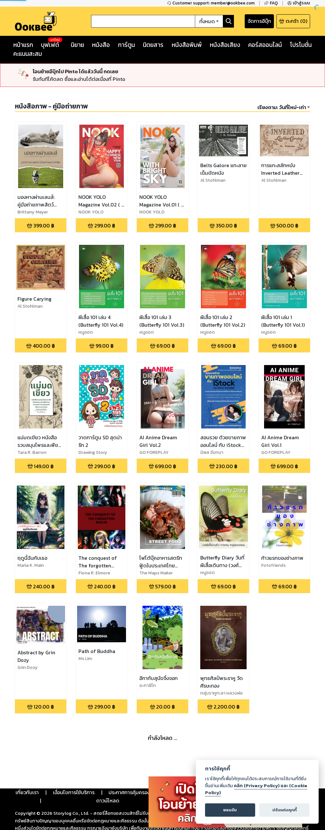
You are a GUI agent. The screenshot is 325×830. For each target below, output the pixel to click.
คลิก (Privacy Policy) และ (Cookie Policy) (256, 789)
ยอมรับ (230, 810)
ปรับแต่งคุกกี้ (284, 810)
